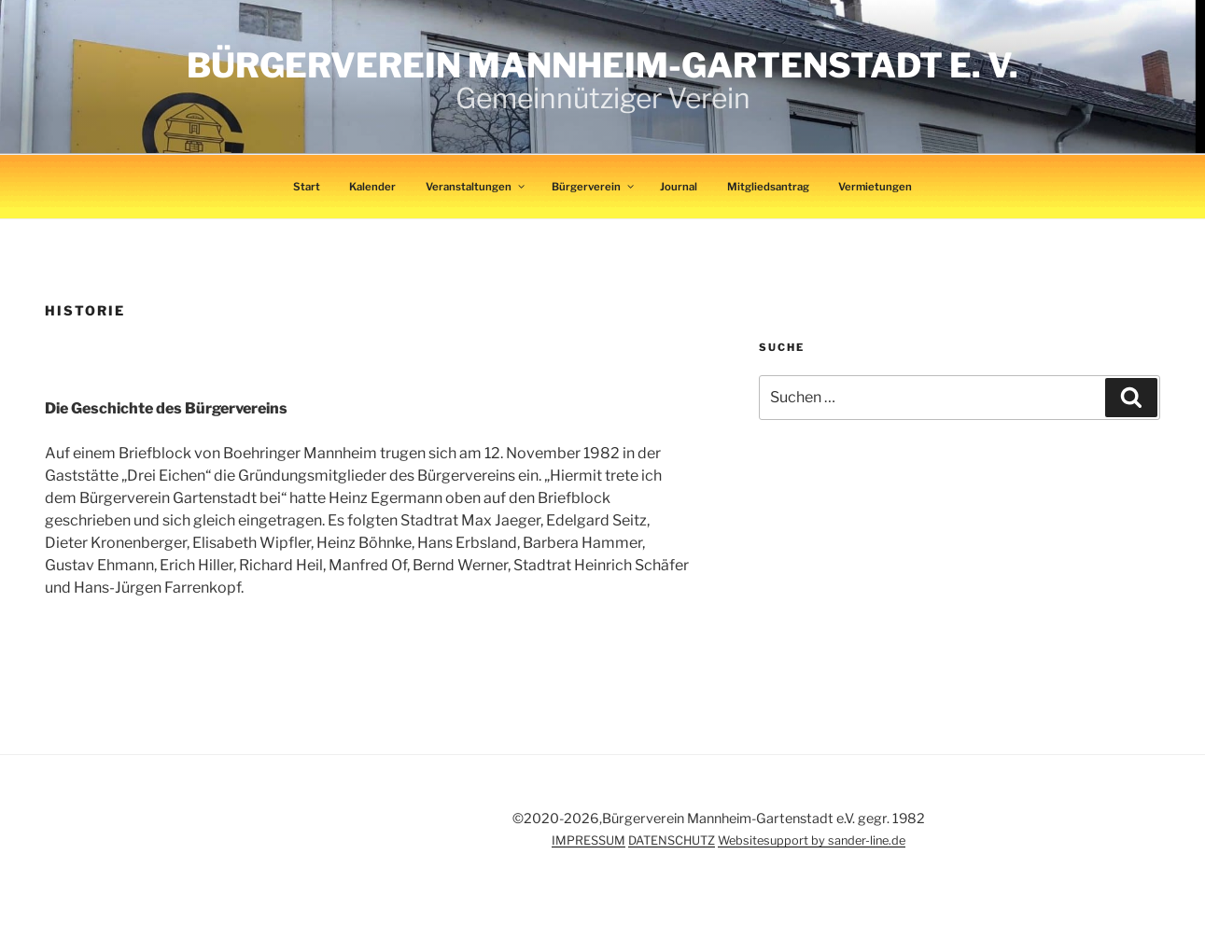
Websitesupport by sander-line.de (811, 840)
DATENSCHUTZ (671, 840)
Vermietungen (875, 186)
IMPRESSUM (588, 840)
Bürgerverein (594, 186)
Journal (678, 186)
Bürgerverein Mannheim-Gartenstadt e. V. (602, 65)
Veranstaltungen (476, 186)
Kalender (372, 186)
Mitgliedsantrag (768, 186)
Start (306, 186)
